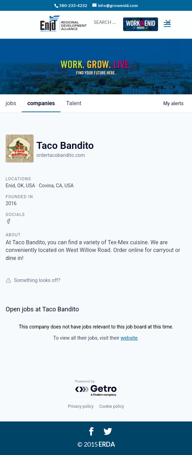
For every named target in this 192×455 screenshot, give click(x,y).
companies (41, 103)
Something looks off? (33, 280)
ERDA (107, 444)
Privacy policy (80, 406)
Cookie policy (111, 406)
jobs (11, 103)
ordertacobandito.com (60, 155)
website (129, 338)
